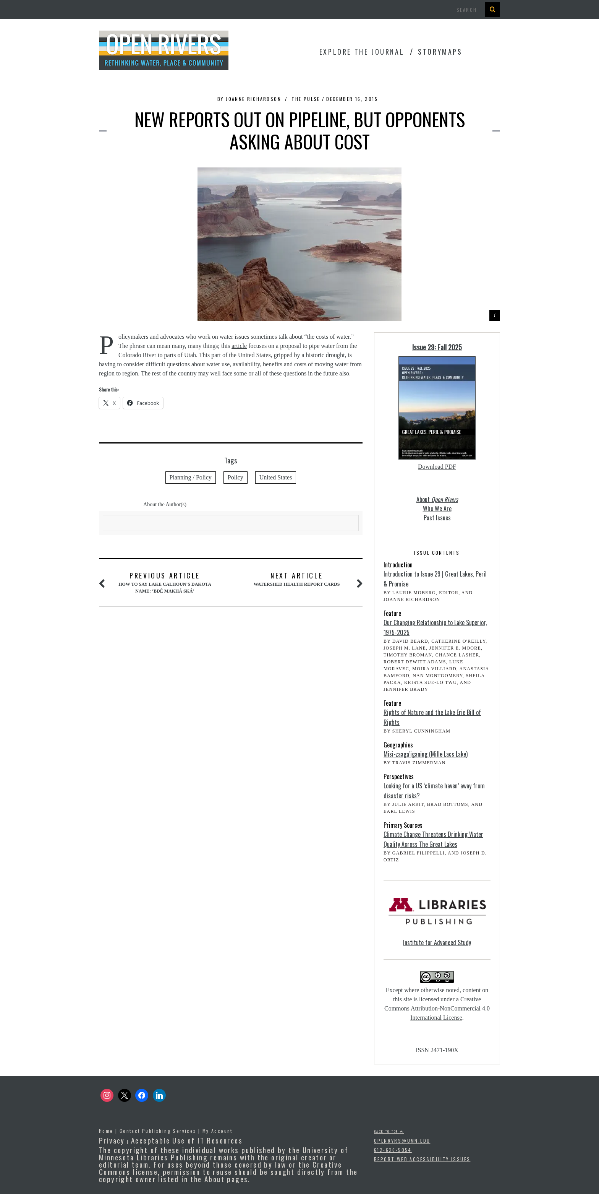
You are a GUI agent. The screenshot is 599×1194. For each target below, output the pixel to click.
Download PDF (437, 466)
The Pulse (305, 99)
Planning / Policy (191, 477)
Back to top (389, 1131)
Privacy (112, 1140)
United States (275, 477)
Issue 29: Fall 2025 (437, 347)
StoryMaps (440, 52)
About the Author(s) (164, 504)
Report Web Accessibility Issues (422, 1159)
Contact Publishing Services (158, 1130)
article (239, 346)
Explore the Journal (361, 52)
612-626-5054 (393, 1150)
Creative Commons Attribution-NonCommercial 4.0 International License (437, 1008)
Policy (235, 477)
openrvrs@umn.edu (402, 1140)
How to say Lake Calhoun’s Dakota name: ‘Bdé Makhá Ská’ (164, 582)
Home (106, 1130)
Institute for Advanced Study (437, 942)
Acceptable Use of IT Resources (187, 1140)
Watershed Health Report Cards (296, 579)
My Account (217, 1130)
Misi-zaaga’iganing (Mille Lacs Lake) (426, 754)
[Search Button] (492, 9)
